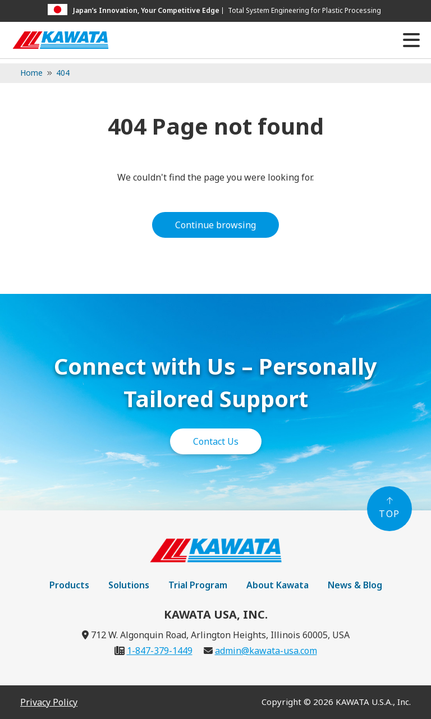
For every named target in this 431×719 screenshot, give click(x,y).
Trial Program (197, 585)
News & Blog (355, 585)
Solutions (128, 585)
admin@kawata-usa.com (266, 650)
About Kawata (277, 585)
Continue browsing (215, 225)
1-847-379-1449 (159, 650)
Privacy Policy (48, 702)
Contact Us (216, 441)
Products (69, 585)
